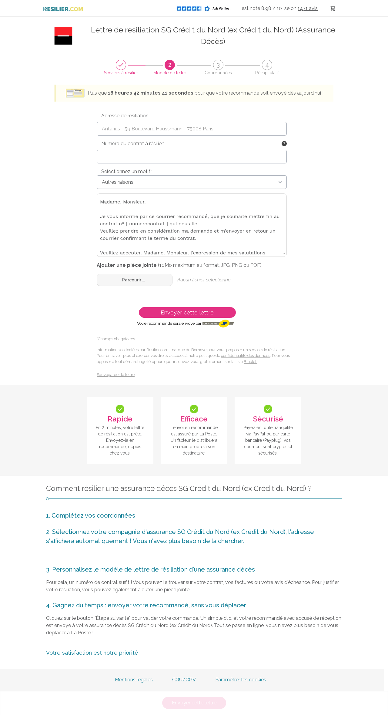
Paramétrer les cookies (240, 680)
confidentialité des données (245, 355)
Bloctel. (250, 361)
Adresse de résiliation (125, 116)
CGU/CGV (184, 680)
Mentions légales (134, 680)
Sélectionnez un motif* (126, 171)
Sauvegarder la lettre (116, 374)
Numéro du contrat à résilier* (133, 143)
